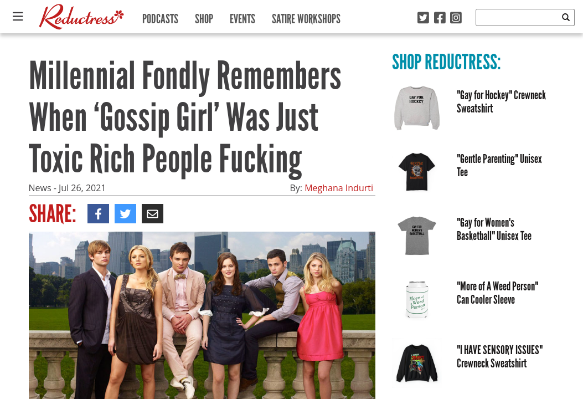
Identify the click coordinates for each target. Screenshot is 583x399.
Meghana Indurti (339, 188)
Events (242, 16)
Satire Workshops (306, 16)
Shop (204, 16)
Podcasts (160, 16)
